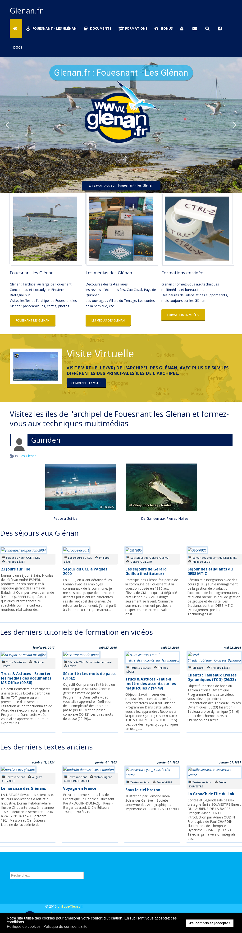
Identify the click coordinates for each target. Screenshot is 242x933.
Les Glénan (28, 456)
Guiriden (45, 440)
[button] (7, 125)
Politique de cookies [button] (24, 926)
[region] (121, 125)
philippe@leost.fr (70, 906)
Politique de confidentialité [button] (65, 926)
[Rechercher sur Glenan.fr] (208, 28)
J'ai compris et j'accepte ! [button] (209, 923)
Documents (98, 28)
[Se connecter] (182, 28)
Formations (133, 28)
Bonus (164, 28)
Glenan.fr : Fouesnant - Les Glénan (121, 73)
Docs (17, 47)
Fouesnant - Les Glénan (51, 28)
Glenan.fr (26, 10)
